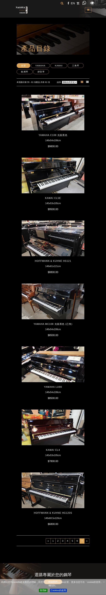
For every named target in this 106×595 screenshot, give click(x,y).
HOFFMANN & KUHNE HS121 (53, 261)
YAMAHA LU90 (53, 387)
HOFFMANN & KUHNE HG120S (53, 513)
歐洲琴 (24, 71)
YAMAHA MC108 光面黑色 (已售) (53, 324)
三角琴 (75, 65)
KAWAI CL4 (53, 450)
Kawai (59, 65)
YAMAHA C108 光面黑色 (53, 135)
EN (73, 3)
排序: (59, 82)
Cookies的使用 (58, 590)
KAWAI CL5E (53, 198)
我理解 (43, 590)
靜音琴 (41, 71)
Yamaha (40, 65)
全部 (23, 65)
